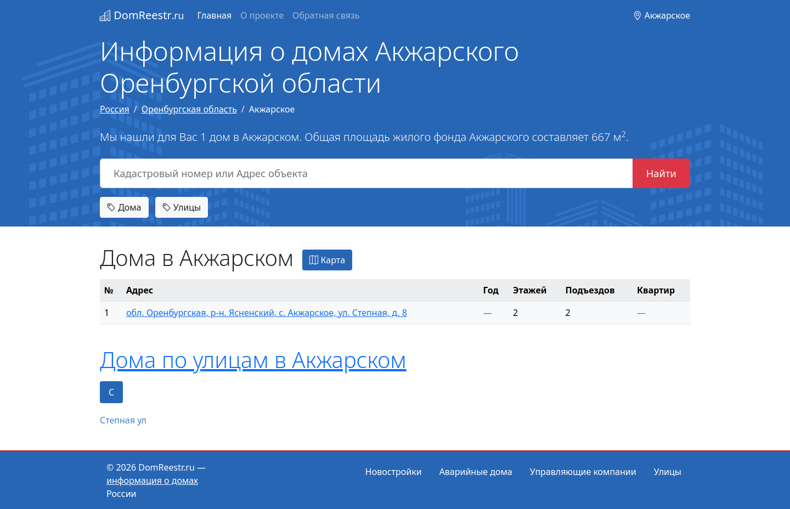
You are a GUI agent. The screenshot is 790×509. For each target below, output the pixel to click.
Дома (124, 207)
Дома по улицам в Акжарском (253, 359)
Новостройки (393, 472)
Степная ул (123, 420)
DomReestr (142, 15)
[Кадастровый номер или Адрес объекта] (366, 173)
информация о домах (152, 480)
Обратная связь (325, 15)
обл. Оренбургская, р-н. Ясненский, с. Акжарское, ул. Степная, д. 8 (266, 313)
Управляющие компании (583, 472)
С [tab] (111, 392)
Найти (661, 173)
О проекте (262, 15)
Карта (327, 260)
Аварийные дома (475, 472)
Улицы (181, 207)
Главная (214, 15)
